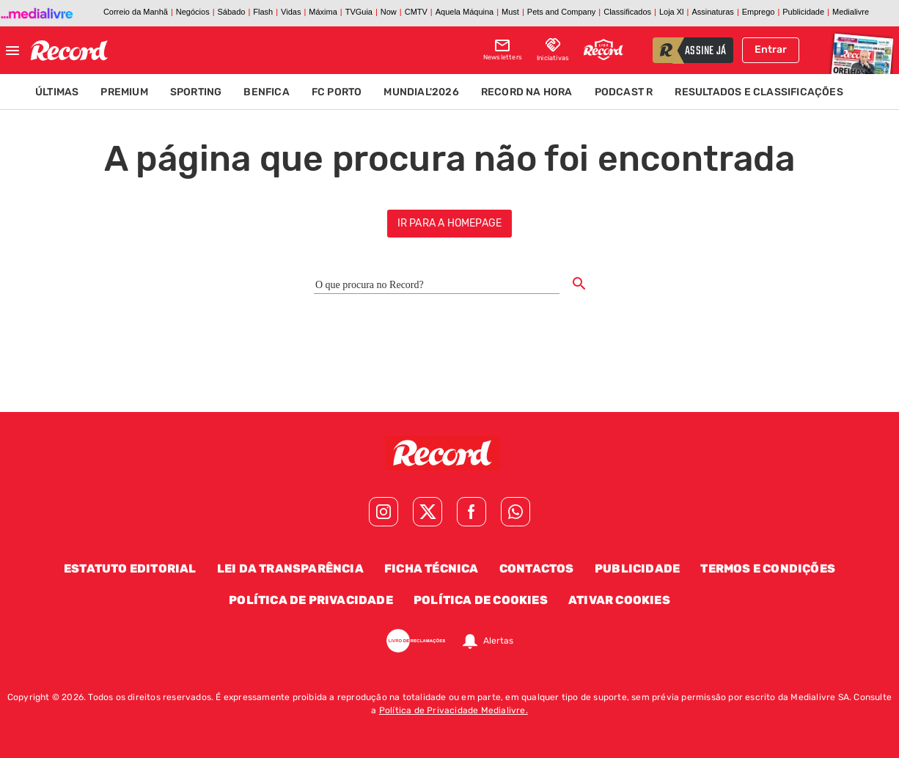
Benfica (266, 92)
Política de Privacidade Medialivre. (453, 710)
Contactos (536, 568)
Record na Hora (527, 92)
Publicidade (637, 568)
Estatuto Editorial (130, 568)
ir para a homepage (449, 223)
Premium (123, 92)
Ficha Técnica (431, 568)
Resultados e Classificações (759, 92)
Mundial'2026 (421, 92)
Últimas (56, 92)
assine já (705, 51)
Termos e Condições (767, 568)
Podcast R (624, 92)
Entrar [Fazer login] (771, 49)
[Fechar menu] (12, 50)
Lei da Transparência (290, 568)
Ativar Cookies (619, 600)
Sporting (196, 92)
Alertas (498, 641)
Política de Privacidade (311, 600)
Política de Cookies (481, 600)
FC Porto (337, 92)
